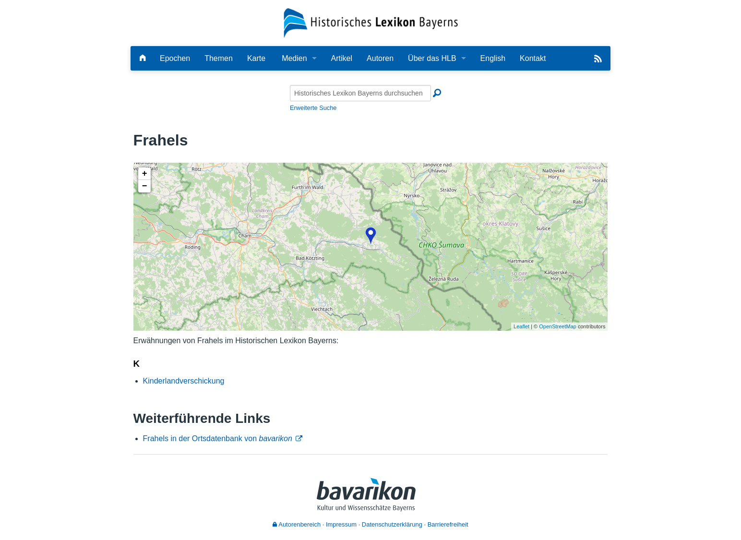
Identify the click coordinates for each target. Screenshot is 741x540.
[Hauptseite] (142, 58)
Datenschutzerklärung (392, 524)
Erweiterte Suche (313, 107)
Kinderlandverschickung (184, 381)
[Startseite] (370, 22)
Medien (294, 58)
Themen (218, 58)
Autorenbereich (297, 524)
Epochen (175, 58)
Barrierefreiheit (448, 524)
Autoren (380, 58)
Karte (256, 58)
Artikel (341, 58)
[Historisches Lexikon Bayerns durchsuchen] (360, 93)
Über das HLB (432, 58)
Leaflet (521, 326)
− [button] (144, 186)
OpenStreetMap (557, 326)
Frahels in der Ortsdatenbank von (217, 438)
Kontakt (533, 58)
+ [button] (144, 174)
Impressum (341, 524)
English (492, 58)
